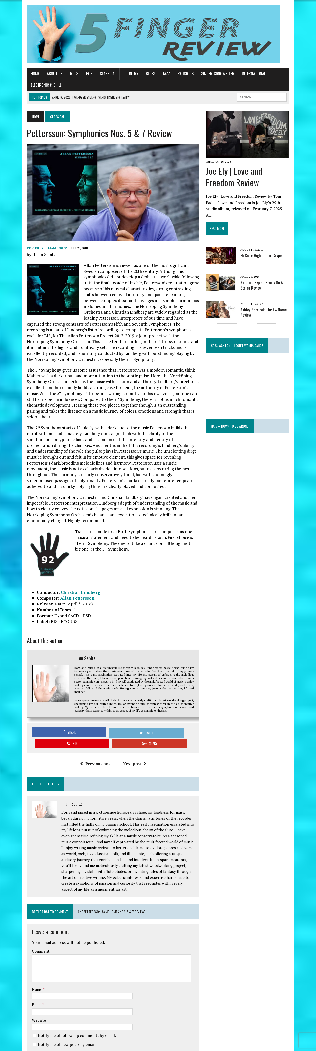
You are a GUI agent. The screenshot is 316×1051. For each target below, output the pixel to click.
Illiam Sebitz (45, 245)
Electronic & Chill (277, 74)
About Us (43, 74)
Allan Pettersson (66, 571)
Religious (174, 74)
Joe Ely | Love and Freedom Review (253, 169)
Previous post (92, 722)
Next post (130, 722)
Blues (139, 74)
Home (24, 74)
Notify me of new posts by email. (56, 997)
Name (26, 942)
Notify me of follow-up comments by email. (66, 988)
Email (26, 958)
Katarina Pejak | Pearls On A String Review (271, 271)
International (243, 74)
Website (28, 973)
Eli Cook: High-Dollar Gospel (266, 242)
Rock (63, 74)
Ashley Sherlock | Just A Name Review (268, 298)
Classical (97, 74)
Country (119, 74)
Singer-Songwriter (206, 74)
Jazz (155, 74)
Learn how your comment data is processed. (124, 1033)
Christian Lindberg (69, 566)
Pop (78, 74)
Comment (30, 904)
